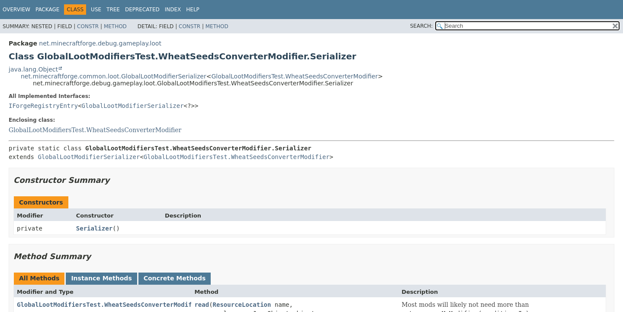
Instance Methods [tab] (101, 278)
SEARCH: (421, 26)
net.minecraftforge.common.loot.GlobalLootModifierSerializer (113, 76)
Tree (113, 9)
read (201, 304)
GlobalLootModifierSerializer (133, 105)
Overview (16, 9)
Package (47, 9)
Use (96, 9)
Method (115, 26)
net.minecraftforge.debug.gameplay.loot (100, 43)
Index (173, 9)
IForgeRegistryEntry (43, 105)
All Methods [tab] (39, 278)
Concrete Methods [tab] (175, 278)
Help (192, 9)
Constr (88, 26)
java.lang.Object (33, 69)
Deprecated (142, 9)
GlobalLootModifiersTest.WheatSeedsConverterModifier (294, 76)
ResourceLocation (242, 304)
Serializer (94, 228)
